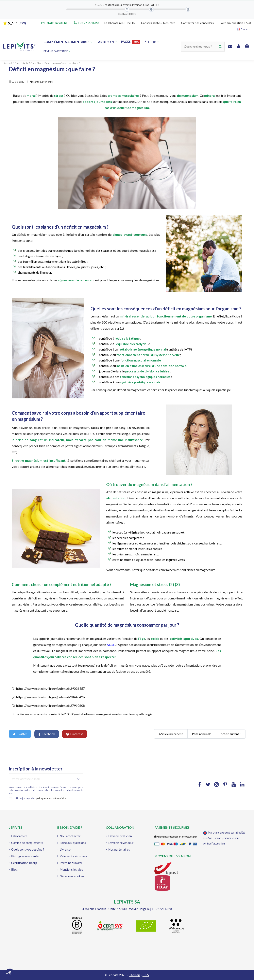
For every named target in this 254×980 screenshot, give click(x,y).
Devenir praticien (120, 836)
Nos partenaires (119, 849)
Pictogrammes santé (25, 856)
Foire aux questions (73, 842)
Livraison (66, 849)
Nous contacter (70, 836)
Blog (14, 869)
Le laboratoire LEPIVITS (119, 23)
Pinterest (74, 734)
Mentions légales (71, 869)
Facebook (46, 734)
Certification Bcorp (24, 863)
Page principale (201, 734)
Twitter (20, 734)
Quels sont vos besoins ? (27, 849)
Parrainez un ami (71, 863)
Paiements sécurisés (73, 856)
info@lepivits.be (56, 22)
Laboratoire (19, 836)
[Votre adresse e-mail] (41, 778)
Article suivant (231, 734)
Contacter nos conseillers (197, 23)
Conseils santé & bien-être (158, 23)
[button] (56, 51)
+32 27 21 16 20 (88, 22)
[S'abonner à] (78, 778)
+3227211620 (162, 909)
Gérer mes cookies (72, 876)
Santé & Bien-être (43, 81)
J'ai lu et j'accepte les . (40, 798)
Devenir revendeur (121, 842)
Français (244, 29)
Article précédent (171, 734)
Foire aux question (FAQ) (235, 23)
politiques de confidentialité (51, 798)
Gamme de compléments (27, 842)
